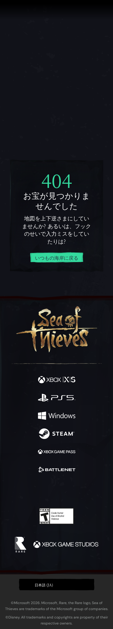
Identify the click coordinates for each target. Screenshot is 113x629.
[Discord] (73, 491)
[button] (56, 584)
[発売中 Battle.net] (56, 470)
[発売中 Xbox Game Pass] (56, 452)
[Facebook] (13, 490)
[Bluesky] (98, 491)
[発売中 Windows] (56, 416)
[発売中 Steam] (56, 434)
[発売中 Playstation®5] (56, 398)
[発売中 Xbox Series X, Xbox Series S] (56, 380)
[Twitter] (24, 490)
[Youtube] (55, 491)
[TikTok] (86, 491)
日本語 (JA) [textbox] (44, 584)
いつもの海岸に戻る (56, 257)
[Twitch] (38, 491)
